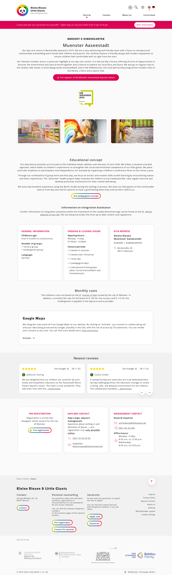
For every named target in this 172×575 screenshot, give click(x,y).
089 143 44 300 (127, 428)
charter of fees (89, 295)
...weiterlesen (54, 388)
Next (149, 392)
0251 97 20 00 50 (82, 438)
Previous (142, 392)
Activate (27, 338)
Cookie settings (148, 514)
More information (145, 25)
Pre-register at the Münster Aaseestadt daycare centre (87, 77)
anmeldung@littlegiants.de (132, 423)
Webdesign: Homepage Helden (141, 572)
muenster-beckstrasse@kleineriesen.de (88, 445)
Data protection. (90, 330)
